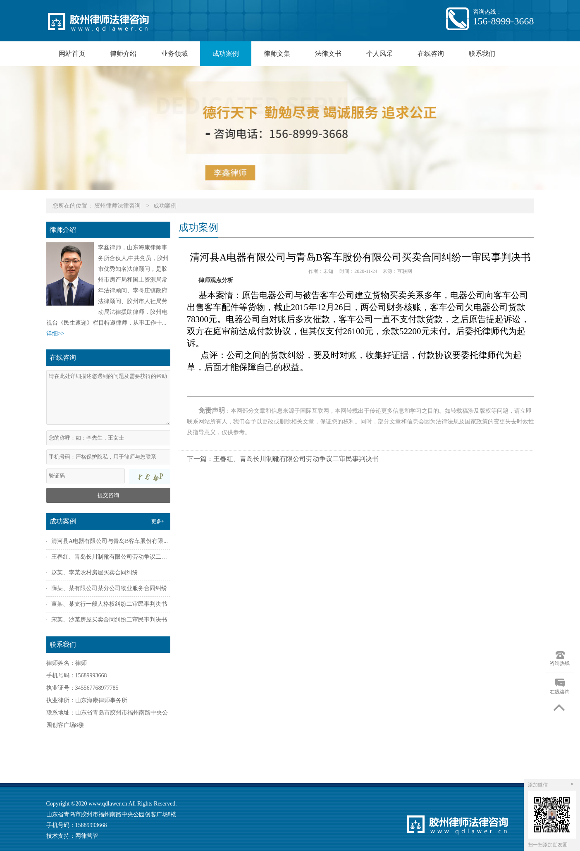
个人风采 (379, 53)
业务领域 (174, 53)
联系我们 (482, 53)
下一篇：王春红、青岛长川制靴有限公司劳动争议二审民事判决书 (283, 458)
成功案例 (225, 53)
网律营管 (86, 836)
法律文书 (328, 53)
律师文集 (277, 53)
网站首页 (72, 53)
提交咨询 (108, 495)
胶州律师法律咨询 (117, 206)
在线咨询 (431, 53)
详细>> (55, 333)
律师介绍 (123, 53)
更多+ (157, 521)
